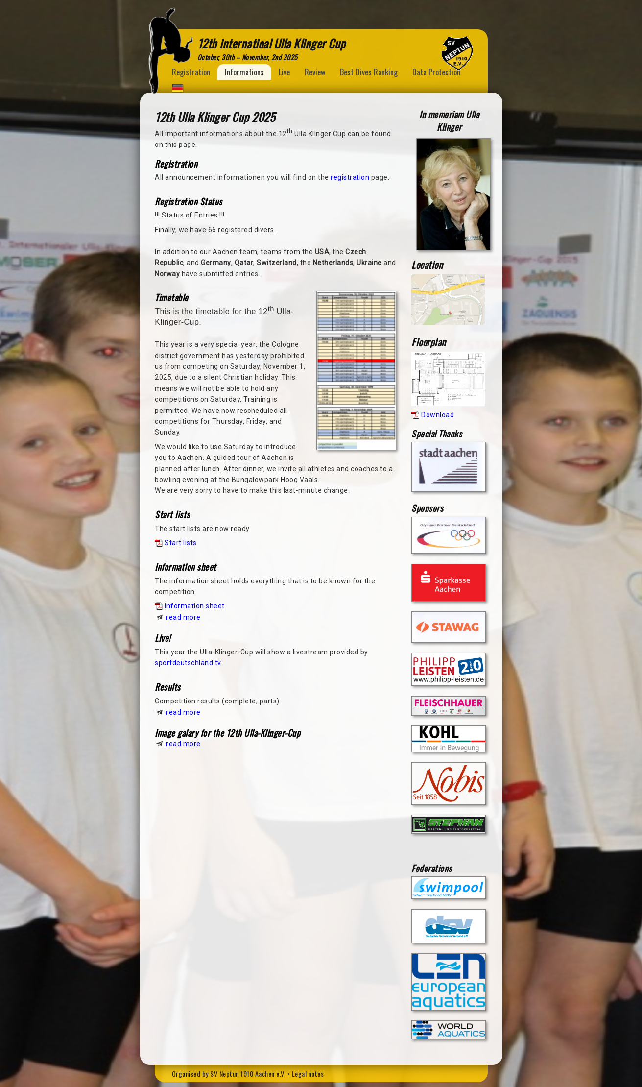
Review (315, 72)
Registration (191, 72)
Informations (244, 72)
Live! (163, 637)
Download (437, 415)
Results (168, 686)
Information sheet (185, 566)
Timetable (172, 297)
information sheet (195, 606)
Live (284, 72)
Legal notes (308, 1073)
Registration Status (188, 201)
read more (183, 617)
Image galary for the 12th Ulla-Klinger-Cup (227, 732)
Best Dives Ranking (369, 72)
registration (350, 177)
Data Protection (436, 72)
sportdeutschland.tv (188, 663)
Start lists (172, 514)
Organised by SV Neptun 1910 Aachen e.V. (229, 1073)
